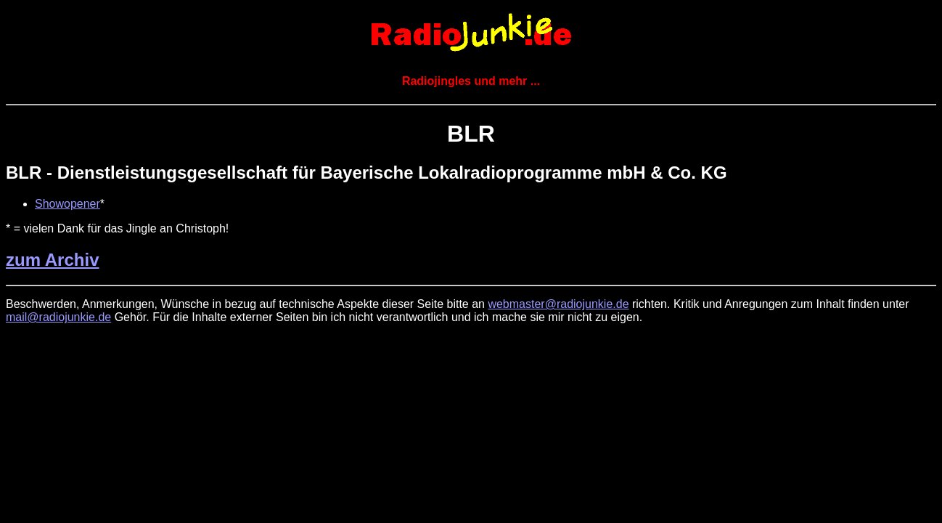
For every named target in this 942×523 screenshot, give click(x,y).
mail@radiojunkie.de (58, 317)
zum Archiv (52, 259)
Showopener (67, 204)
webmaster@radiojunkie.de (558, 304)
